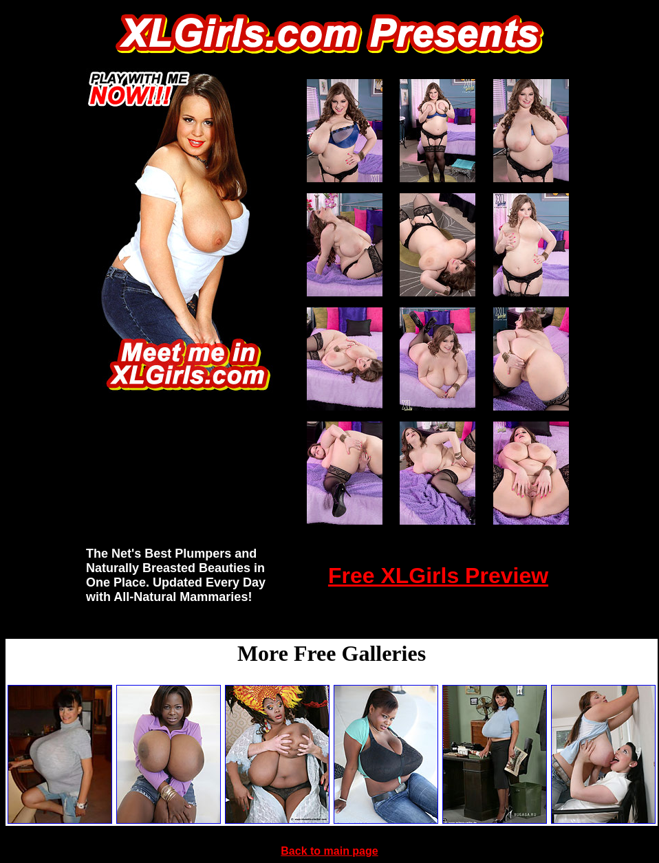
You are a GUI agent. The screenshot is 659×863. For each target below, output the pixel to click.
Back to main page (329, 851)
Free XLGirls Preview (438, 575)
